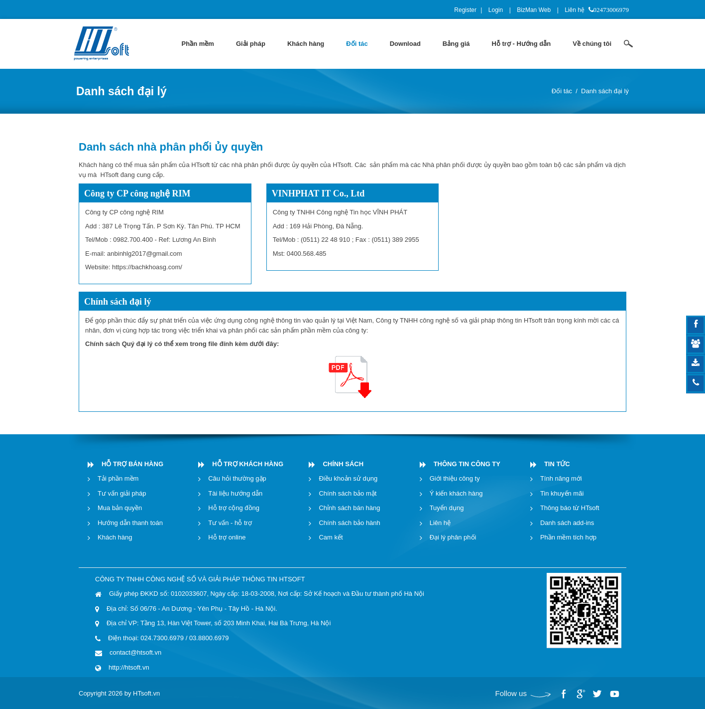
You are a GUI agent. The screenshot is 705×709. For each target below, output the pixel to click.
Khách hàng (115, 537)
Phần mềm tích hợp (568, 537)
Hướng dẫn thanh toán (130, 523)
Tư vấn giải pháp (122, 493)
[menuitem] (198, 44)
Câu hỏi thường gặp (237, 478)
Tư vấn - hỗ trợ (230, 523)
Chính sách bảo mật (347, 493)
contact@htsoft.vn (135, 652)
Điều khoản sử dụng (348, 478)
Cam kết (331, 537)
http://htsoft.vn (129, 667)
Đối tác (562, 91)
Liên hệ (575, 9)
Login (495, 9)
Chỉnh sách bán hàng (349, 508)
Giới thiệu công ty (455, 478)
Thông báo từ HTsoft (569, 508)
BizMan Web (534, 9)
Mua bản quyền (120, 508)
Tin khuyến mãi (562, 493)
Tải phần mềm (118, 478)
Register (465, 9)
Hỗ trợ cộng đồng (233, 508)
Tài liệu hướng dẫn (235, 493)
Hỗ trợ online (226, 537)
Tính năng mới (561, 478)
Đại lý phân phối (453, 537)
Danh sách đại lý (605, 91)
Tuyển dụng (447, 508)
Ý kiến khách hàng (456, 493)
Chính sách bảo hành (349, 523)
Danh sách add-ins (567, 523)
